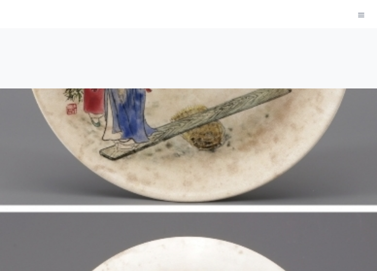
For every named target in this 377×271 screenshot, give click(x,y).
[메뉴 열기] (361, 15)
